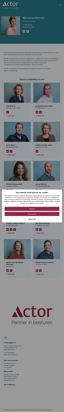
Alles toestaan (32, 214)
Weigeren (32, 209)
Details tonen (32, 219)
